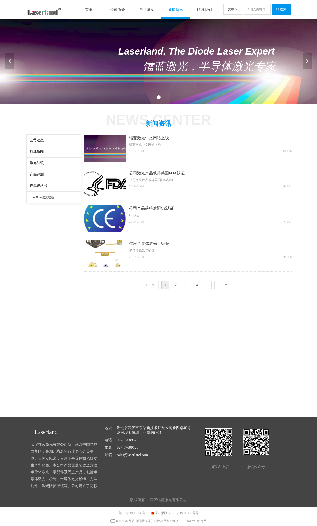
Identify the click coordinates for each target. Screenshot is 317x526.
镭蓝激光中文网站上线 (149, 138)
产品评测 (37, 174)
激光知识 (37, 163)
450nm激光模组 (43, 197)
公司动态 (37, 140)
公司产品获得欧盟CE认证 (151, 208)
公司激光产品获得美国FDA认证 (157, 173)
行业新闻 (37, 152)
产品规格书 (38, 186)
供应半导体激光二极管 (149, 243)
